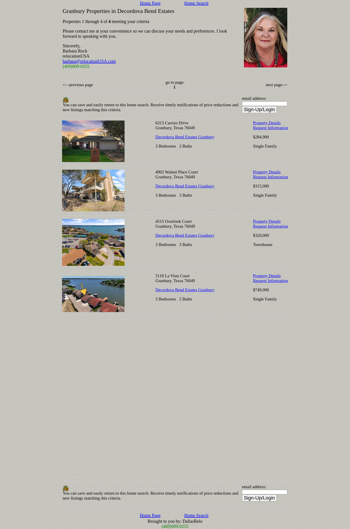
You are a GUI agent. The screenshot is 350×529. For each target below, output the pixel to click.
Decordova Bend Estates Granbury (184, 137)
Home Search (196, 3)
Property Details (267, 123)
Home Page (150, 3)
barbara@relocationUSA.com (89, 61)
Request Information (270, 127)
